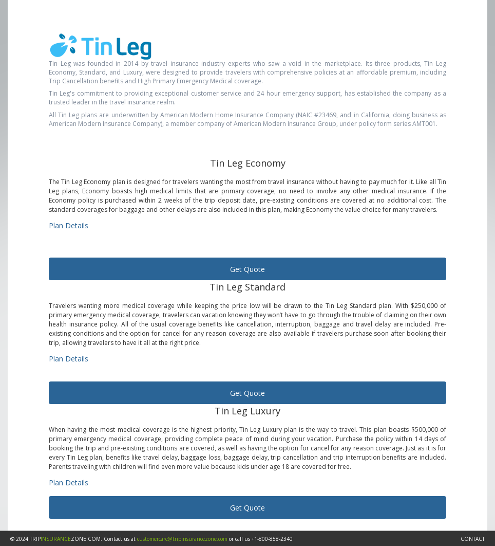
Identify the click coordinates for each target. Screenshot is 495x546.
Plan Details (68, 225)
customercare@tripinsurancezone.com (182, 538)
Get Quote (247, 269)
